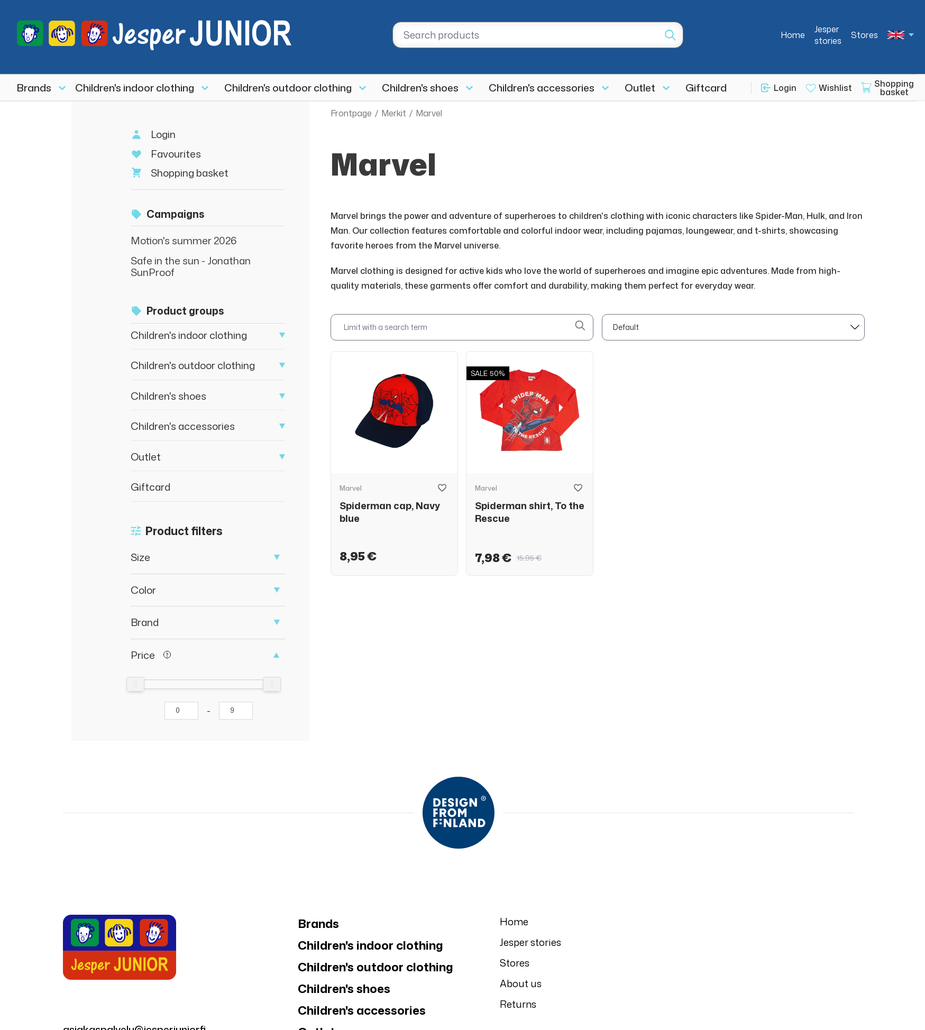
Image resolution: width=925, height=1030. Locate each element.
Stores (864, 35)
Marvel (429, 113)
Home (793, 35)
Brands (34, 87)
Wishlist (835, 88)
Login (785, 88)
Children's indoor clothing (134, 87)
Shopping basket (189, 172)
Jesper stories (827, 35)
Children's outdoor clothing (288, 87)
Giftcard (706, 87)
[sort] (733, 327)
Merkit (393, 113)
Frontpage (351, 113)
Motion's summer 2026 (184, 240)
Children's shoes (420, 87)
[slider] (135, 684)
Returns (518, 1004)
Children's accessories (541, 87)
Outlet (640, 87)
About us (521, 983)
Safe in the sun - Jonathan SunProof (191, 266)
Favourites (176, 153)
